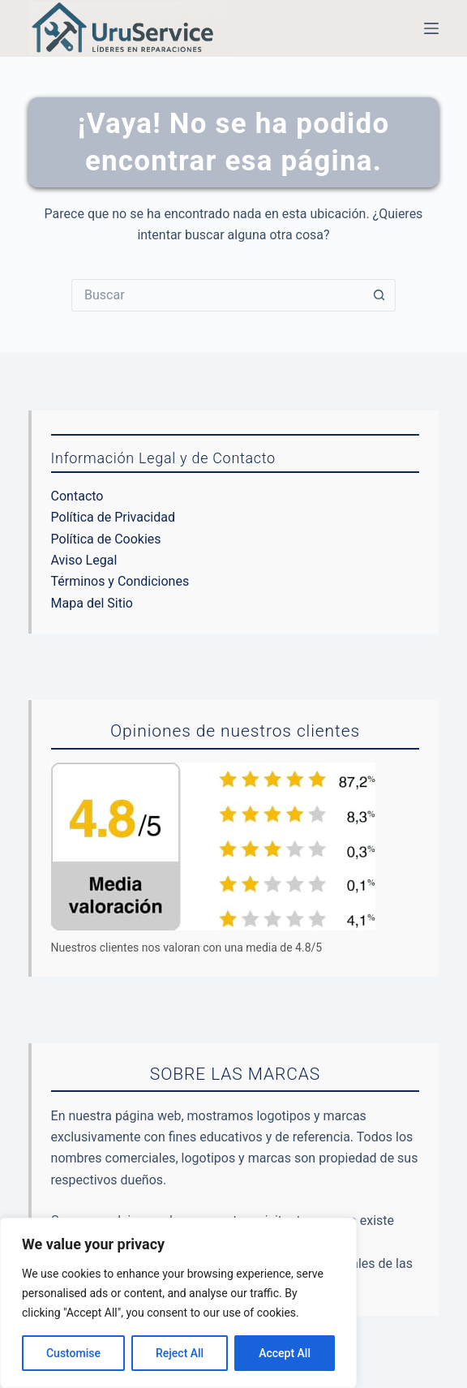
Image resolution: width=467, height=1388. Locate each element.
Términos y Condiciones (120, 581)
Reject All (180, 1353)
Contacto (77, 496)
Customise (73, 1353)
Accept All (285, 1353)
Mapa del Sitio (92, 603)
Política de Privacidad (113, 517)
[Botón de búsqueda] (379, 295)
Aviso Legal (84, 560)
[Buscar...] (217, 295)
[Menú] (431, 28)
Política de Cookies (106, 539)
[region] (178, 1303)
